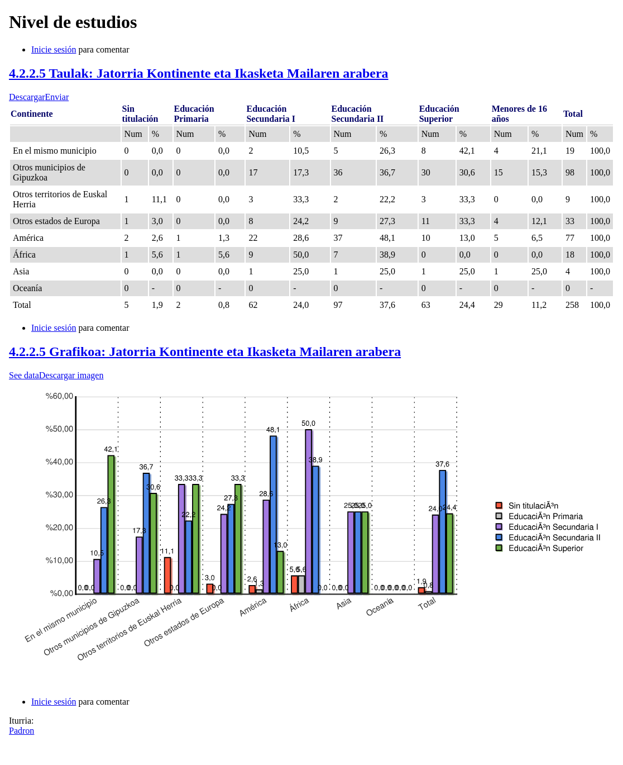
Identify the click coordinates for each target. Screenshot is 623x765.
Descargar (27, 97)
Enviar (57, 97)
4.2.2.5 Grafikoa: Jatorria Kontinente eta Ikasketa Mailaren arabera (205, 351)
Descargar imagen (71, 375)
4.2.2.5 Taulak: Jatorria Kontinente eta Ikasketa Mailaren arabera (199, 73)
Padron (21, 730)
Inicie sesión (53, 49)
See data (24, 375)
